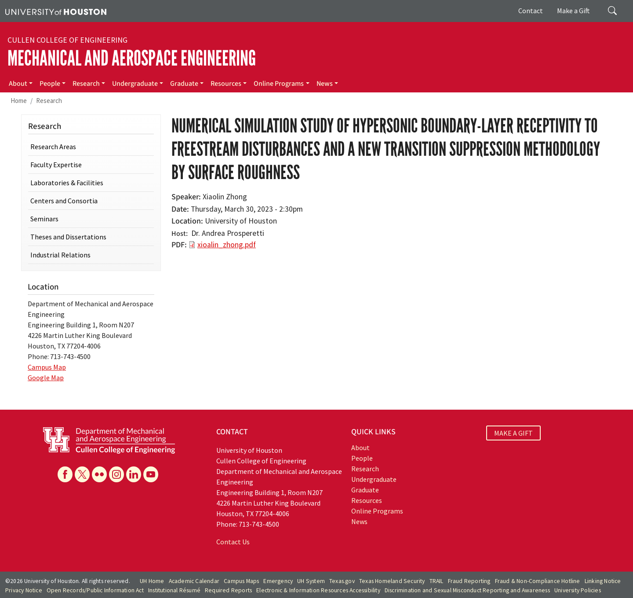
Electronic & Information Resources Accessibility (318, 590)
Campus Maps (241, 581)
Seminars (44, 218)
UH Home (152, 581)
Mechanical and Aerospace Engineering (131, 58)
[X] (82, 474)
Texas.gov (342, 581)
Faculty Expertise (56, 164)
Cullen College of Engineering (67, 40)
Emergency (278, 581)
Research (86, 83)
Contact (530, 10)
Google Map (46, 377)
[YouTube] (150, 474)
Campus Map (47, 367)
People (50, 83)
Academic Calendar (194, 581)
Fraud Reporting (469, 581)
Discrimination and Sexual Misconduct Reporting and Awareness (467, 590)
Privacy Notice (23, 590)
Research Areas (53, 146)
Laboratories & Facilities (66, 182)
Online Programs (279, 83)
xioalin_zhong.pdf (226, 244)
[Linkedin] (133, 474)
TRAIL (436, 581)
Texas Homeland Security (392, 581)
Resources (226, 83)
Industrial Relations (60, 254)
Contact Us (233, 541)
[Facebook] (65, 474)
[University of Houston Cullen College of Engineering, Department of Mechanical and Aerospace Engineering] (109, 439)
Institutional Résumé (174, 590)
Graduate (184, 83)
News (324, 83)
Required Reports (228, 590)
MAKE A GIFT (513, 433)
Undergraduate (135, 83)
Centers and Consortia (64, 200)
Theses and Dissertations (68, 236)
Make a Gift (573, 10)
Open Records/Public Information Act (95, 590)
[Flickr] (99, 474)
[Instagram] (116, 474)
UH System (311, 581)
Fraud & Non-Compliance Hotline (537, 581)
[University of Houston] (55, 11)
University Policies (577, 590)
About (18, 83)
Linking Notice (603, 581)
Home (19, 100)
